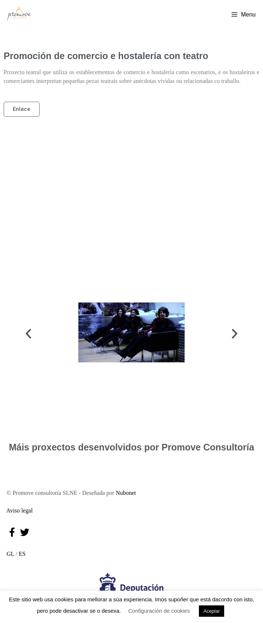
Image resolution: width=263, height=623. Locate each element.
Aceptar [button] (211, 611)
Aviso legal (18, 510)
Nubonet (126, 493)
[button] (28, 333)
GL (9, 554)
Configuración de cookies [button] (159, 611)
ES (22, 554)
